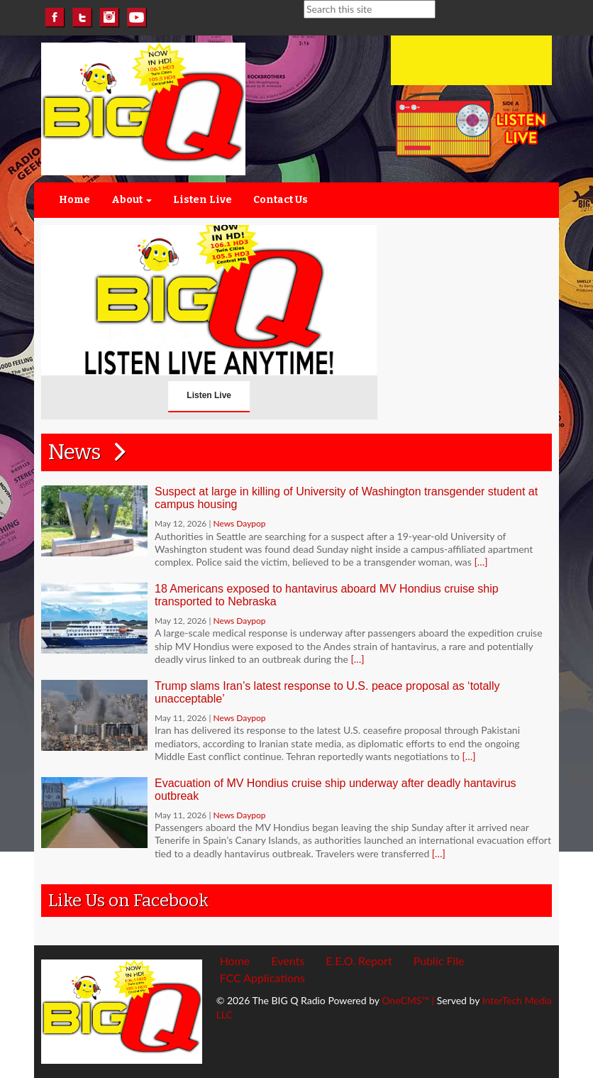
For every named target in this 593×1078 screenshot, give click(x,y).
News (91, 452)
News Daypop (239, 523)
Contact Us (280, 200)
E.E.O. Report (359, 960)
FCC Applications (262, 977)
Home (74, 200)
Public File (439, 960)
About (131, 200)
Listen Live (202, 200)
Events (287, 960)
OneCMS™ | (409, 1000)
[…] (480, 562)
